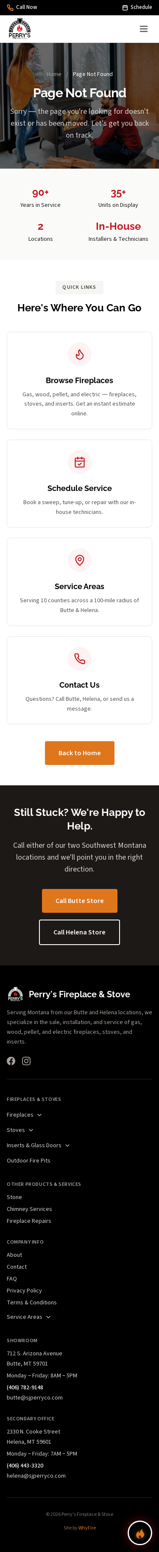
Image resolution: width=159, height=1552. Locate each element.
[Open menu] (143, 28)
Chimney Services (29, 1209)
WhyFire (87, 1528)
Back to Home (80, 753)
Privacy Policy (24, 1291)
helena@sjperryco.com (36, 1476)
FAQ (12, 1279)
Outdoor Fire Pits (28, 1161)
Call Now (22, 7)
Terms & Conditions (32, 1302)
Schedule (137, 7)
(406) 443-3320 (25, 1466)
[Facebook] (11, 1061)
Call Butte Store (80, 901)
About (14, 1255)
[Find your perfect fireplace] (140, 1533)
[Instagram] (26, 1061)
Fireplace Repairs (29, 1221)
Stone (14, 1197)
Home (54, 74)
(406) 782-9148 (25, 1387)
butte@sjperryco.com (35, 1398)
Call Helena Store (79, 932)
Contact (17, 1267)
